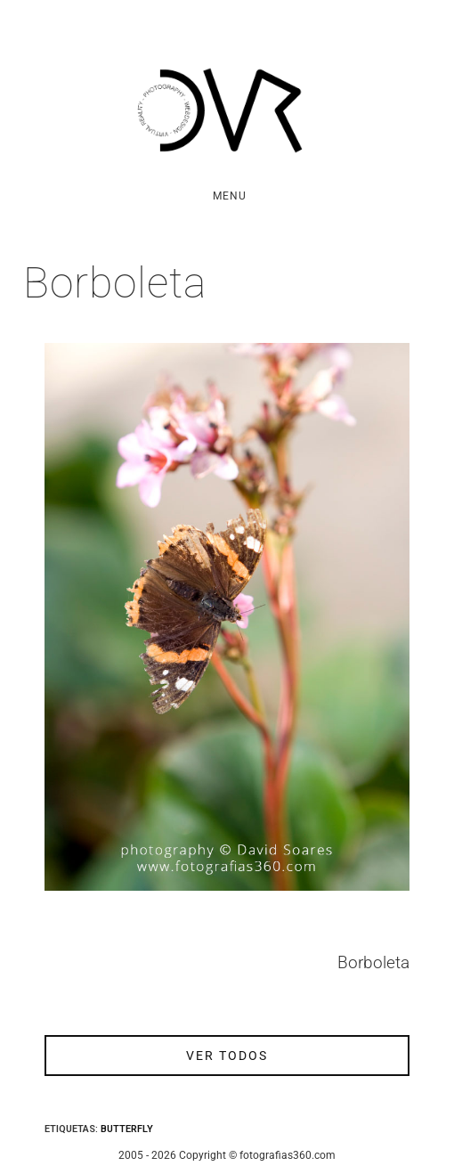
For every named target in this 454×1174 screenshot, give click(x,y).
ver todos (227, 1055)
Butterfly (127, 1129)
